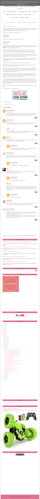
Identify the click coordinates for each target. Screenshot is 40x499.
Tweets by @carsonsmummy (7, 402)
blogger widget (20, 317)
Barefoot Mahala (10, 152)
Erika (7, 168)
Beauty (20, 14)
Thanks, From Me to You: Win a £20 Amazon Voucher (16, 247)
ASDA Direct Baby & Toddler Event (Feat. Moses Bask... (12, 356)
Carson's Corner (24, 17)
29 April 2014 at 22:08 (10, 129)
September (6, 341)
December (6, 337)
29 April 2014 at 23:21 (10, 138)
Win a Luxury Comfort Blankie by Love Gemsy (11, 350)
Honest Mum (9, 200)
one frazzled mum (10, 110)
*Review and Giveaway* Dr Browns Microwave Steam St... (13, 360)
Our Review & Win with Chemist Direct (12, 251)
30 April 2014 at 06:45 (10, 170)
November (6, 338)
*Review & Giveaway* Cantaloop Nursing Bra (11, 364)
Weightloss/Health (11, 14)
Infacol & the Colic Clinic (8, 371)
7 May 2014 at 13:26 (9, 210)
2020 (4, 328)
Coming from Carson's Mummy (16, 496)
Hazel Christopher (10, 209)
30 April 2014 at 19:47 (10, 184)
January (5, 376)
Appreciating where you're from (9, 367)
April (5, 347)
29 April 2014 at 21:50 (10, 111)
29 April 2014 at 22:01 (10, 121)
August (5, 342)
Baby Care (8, 183)
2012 (4, 379)
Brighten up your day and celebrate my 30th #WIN (15, 261)
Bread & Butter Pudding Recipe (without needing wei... (12, 369)
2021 (4, 327)
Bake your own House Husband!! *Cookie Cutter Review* (13, 362)
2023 (4, 324)
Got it (23, 4)
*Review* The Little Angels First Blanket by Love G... (12, 351)
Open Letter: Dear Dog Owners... (9, 366)
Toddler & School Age (25, 11)
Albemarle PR (27, 496)
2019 (4, 329)
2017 (4, 332)
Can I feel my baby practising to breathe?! (10, 372)
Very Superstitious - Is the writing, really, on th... (11, 355)
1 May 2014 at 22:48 (13, 146)
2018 (4, 331)
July (5, 344)
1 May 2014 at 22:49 (13, 178)
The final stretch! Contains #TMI (9, 357)
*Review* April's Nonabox (8, 359)
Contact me (14, 17)
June (5, 345)
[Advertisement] (10, 302)
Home (4, 11)
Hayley (7, 136)
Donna (7, 128)
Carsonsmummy (10, 119)
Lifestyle (34, 11)
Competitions (27, 14)
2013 (4, 377)
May (5, 346)
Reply (36, 117)
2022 (4, 325)
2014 (4, 336)
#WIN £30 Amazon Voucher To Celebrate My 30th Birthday (17, 242)
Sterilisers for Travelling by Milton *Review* (11, 354)
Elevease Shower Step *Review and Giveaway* (14, 256)
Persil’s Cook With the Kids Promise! (10, 361)
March (5, 374)
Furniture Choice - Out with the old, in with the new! (12, 349)
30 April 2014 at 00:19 (10, 154)
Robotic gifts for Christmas (10, 409)
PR (33, 14)
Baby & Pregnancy (12, 11)
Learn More (19, 4)
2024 (4, 323)
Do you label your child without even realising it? (11, 352)
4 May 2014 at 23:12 (9, 201)
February (6, 375)
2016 (4, 333)
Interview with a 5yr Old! (8, 365)
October (5, 340)
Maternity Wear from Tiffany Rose (9, 370)
